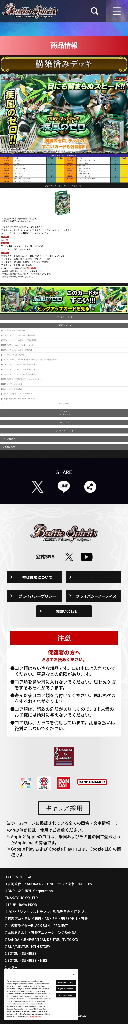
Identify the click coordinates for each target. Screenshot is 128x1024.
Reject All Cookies (65, 989)
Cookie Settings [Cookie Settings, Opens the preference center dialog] (65, 995)
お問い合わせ (67, 611)
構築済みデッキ (64, 325)
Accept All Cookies (66, 982)
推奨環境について (37, 577)
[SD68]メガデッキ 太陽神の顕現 (13, 330)
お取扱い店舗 (9, 447)
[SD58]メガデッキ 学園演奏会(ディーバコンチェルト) (21, 379)
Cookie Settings (96, 577)
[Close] (73, 974)
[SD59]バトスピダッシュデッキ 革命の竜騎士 (18, 374)
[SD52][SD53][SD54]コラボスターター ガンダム (19, 399)
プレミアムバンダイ (64, 430)
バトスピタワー (10, 439)
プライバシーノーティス (96, 596)
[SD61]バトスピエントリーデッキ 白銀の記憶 (18, 364)
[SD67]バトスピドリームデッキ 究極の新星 (18, 335)
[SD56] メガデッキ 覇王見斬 (11, 389)
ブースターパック (64, 317)
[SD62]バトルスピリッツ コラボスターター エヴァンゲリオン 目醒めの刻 (29, 360)
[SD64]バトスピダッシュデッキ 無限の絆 (16, 350)
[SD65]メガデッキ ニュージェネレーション (17, 345)
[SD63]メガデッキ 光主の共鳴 (12, 355)
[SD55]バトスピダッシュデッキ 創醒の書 (16, 394)
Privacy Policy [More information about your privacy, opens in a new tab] (35, 1016)
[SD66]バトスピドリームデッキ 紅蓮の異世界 (19, 340)
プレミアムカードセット (65, 413)
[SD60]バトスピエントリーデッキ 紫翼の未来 (18, 369)
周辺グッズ (65, 422)
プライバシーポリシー (37, 596)
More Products (64, 404)
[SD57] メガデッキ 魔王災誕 (11, 384)
